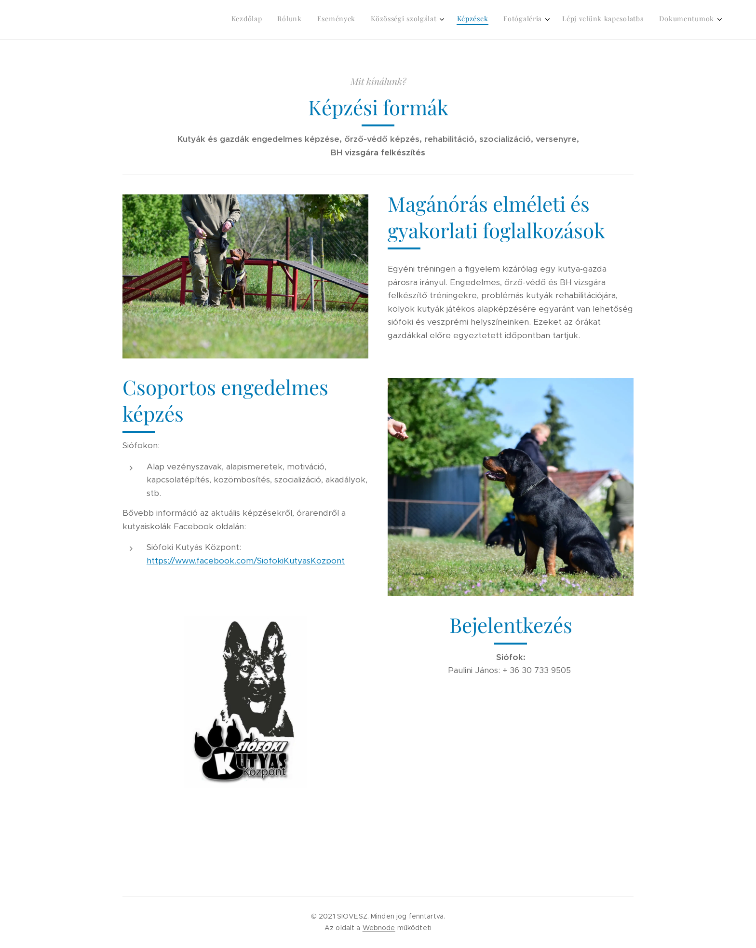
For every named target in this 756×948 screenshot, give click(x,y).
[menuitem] (599, 20)
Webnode (379, 927)
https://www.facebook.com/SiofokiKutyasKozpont (246, 560)
